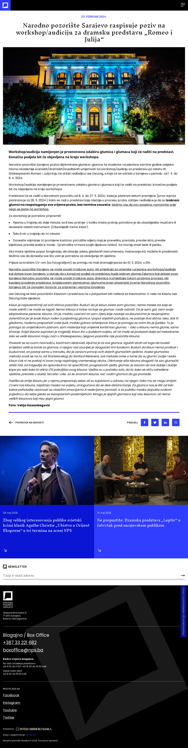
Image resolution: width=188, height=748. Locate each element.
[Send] (170, 575)
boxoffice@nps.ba (23, 650)
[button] (184, 472)
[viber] (175, 422)
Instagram (11, 702)
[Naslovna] (5, 5)
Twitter (8, 717)
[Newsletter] (79, 575)
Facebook (11, 695)
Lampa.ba (30, 735)
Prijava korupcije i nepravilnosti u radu (183, 611)
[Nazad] (26, 422)
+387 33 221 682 (20, 643)
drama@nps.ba (111, 263)
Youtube (10, 710)
